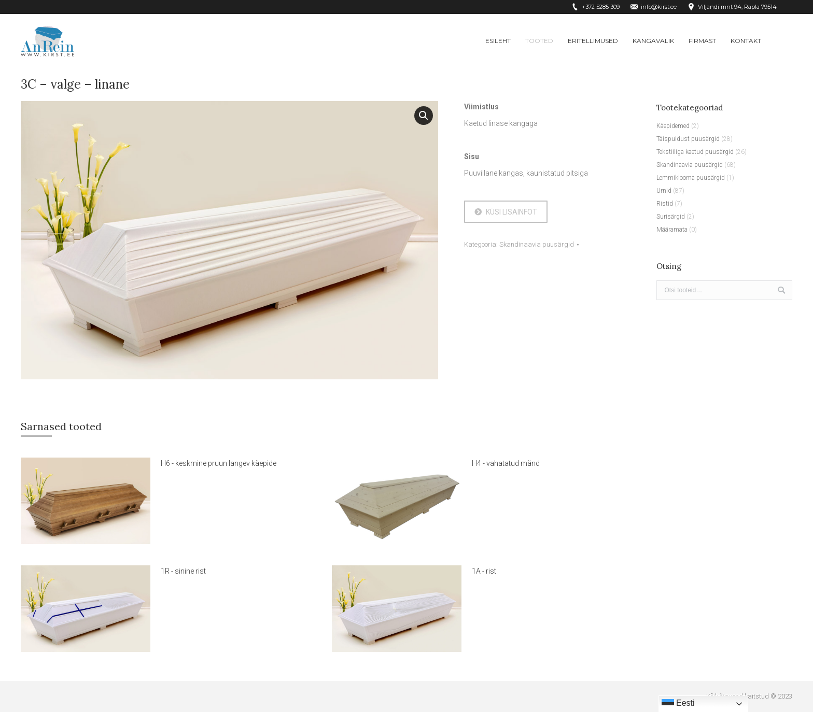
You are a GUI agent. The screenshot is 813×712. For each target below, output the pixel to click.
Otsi (781, 290)
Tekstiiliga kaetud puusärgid (695, 151)
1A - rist (484, 571)
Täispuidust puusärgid (688, 139)
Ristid (664, 203)
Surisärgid (670, 216)
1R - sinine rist (183, 571)
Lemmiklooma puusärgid (690, 177)
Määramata (672, 229)
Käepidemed (673, 126)
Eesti (678, 703)
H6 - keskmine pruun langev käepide (218, 463)
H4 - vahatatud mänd (506, 463)
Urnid (663, 190)
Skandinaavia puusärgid (536, 244)
